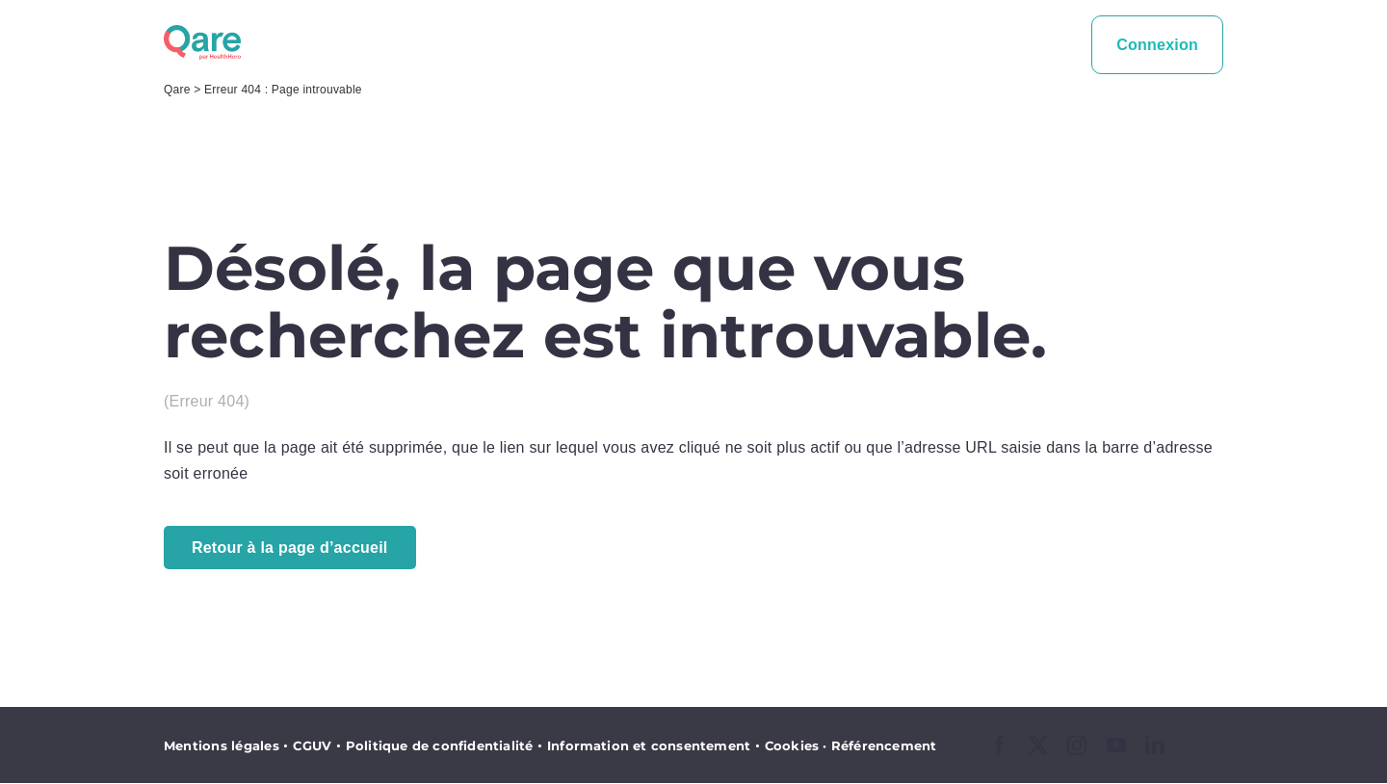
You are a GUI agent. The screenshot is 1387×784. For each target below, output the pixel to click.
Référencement (884, 745)
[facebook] (999, 745)
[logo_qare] (202, 32)
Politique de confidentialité (439, 745)
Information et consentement (648, 745)
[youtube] (1116, 745)
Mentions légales (221, 745)
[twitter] (1038, 745)
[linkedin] (1155, 745)
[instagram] (1076, 745)
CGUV (312, 745)
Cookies (798, 745)
